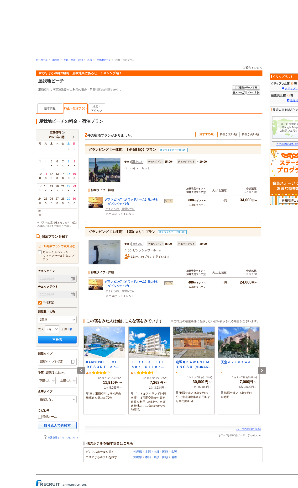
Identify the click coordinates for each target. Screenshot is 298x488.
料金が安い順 (228, 134)
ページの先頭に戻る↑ (248, 429)
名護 (89, 60)
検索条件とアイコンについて (61, 437)
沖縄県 (55, 60)
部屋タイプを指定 (51, 361)
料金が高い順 (250, 134)
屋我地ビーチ (104, 60)
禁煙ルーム (47, 417)
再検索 (57, 340)
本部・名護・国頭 (73, 60)
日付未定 (46, 303)
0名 (70, 329)
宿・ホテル (42, 60)
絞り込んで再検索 (57, 425)
